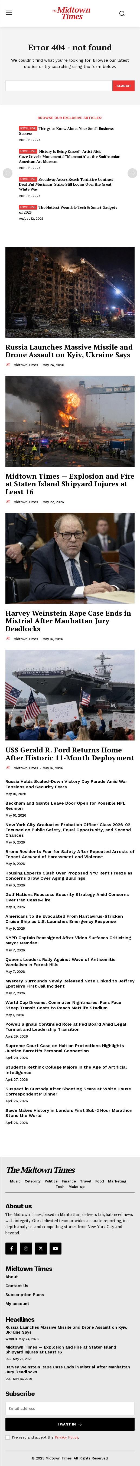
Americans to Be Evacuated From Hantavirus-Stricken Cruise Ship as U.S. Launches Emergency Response (64, 919)
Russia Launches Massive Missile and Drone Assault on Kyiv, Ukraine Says (69, 350)
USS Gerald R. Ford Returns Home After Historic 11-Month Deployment (69, 753)
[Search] (123, 85)
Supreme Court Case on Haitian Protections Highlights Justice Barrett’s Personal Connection (64, 1048)
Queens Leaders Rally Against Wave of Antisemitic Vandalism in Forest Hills (60, 962)
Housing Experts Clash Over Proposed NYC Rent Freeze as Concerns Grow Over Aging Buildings (68, 875)
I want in (70, 1424)
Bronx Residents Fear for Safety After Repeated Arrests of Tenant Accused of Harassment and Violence (70, 854)
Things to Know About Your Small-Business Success (66, 131)
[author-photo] (8, 365)
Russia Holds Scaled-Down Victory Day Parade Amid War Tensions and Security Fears (66, 784)
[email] (70, 1408)
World (11, 1339)
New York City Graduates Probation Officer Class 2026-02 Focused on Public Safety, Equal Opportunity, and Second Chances (68, 830)
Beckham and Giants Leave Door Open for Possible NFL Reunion (65, 806)
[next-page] (132, 173)
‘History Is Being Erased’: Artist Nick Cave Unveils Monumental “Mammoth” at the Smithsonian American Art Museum (69, 156)
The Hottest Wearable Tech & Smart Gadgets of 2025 (68, 210)
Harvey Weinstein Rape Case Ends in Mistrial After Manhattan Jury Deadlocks (68, 620)
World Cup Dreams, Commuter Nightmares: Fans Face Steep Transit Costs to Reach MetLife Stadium (63, 1005)
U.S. (8, 1359)
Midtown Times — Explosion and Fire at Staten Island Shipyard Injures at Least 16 (69, 483)
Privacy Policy (66, 1437)
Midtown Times (26, 365)
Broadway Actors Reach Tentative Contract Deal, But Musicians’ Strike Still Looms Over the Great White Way (66, 184)
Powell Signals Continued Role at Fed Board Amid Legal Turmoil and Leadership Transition (65, 1027)
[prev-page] (7, 173)
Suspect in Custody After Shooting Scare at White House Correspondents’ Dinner (68, 1091)
